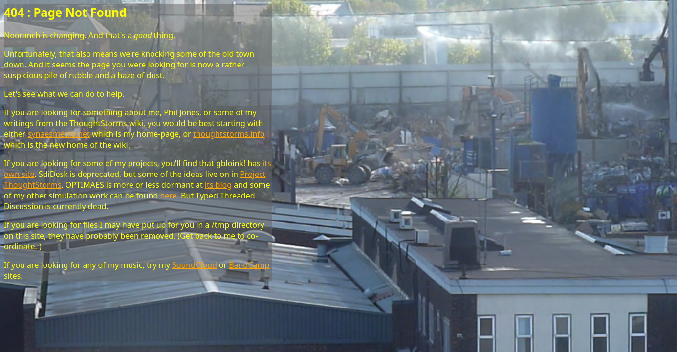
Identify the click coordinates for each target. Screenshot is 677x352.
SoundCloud (194, 265)
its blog (218, 184)
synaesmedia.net (59, 134)
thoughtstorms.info (229, 134)
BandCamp (249, 265)
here (168, 195)
